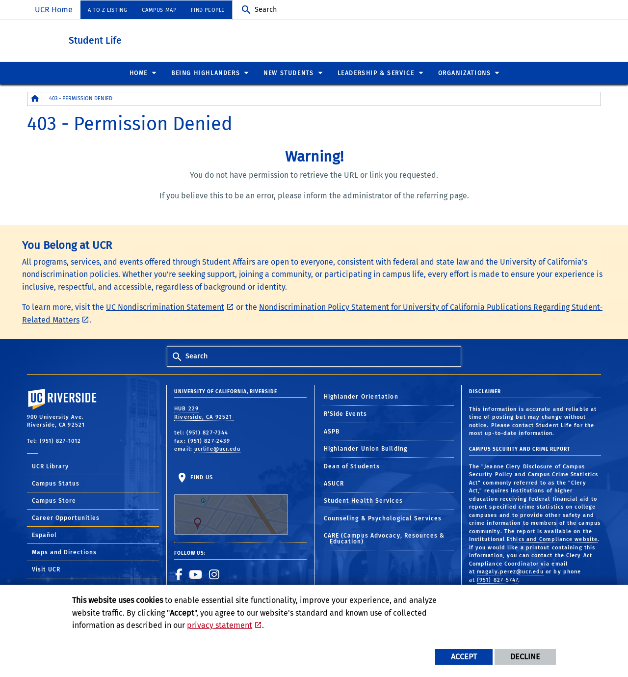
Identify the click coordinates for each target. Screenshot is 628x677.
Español (44, 534)
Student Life (149, 38)
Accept (464, 656)
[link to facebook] (179, 574)
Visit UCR (46, 569)
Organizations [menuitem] (464, 72)
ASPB (332, 431)
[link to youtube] (196, 574)
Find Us (231, 504)
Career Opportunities (66, 517)
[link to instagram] (214, 574)
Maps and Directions (64, 551)
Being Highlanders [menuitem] (205, 72)
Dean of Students (352, 465)
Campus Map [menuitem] (159, 10)
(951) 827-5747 (497, 579)
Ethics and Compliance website (552, 539)
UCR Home (54, 9)
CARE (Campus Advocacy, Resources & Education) (384, 538)
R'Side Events (345, 413)
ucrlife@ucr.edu (217, 448)
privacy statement (219, 625)
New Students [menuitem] (288, 72)
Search (266, 9)
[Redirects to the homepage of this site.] (34, 98)
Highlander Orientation (361, 396)
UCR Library (50, 465)
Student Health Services (363, 500)
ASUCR (334, 483)
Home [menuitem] (139, 72)
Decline (525, 656)
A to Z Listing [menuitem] (107, 10)
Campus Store (54, 500)
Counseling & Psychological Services (383, 518)
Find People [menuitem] (208, 10)
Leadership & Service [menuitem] (376, 72)
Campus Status (55, 483)
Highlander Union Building (366, 448)
